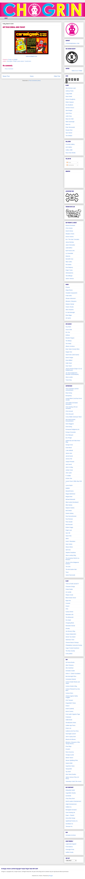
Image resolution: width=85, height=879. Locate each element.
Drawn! (67, 606)
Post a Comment (9, 68)
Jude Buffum (69, 247)
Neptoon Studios (70, 507)
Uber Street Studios (71, 774)
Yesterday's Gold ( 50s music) (73, 781)
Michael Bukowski (70, 499)
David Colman (69, 231)
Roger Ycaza (69, 270)
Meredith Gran (69, 259)
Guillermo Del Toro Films (72, 731)
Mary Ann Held (69, 119)
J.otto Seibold (69, 450)
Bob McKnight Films (71, 676)
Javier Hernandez (70, 245)
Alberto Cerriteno (70, 346)
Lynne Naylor (69, 485)
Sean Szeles (69, 544)
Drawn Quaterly (70, 708)
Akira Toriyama (69, 309)
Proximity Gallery (70, 144)
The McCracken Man (71, 569)
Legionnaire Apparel (71, 844)
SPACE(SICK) (69, 273)
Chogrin (15, 61)
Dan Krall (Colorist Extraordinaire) (70, 420)
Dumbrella (68, 795)
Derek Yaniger (69, 357)
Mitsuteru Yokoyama (71, 301)
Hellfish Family (69, 852)
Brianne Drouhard (70, 225)
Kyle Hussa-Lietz (70, 250)
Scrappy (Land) (70, 754)
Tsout (67, 572)
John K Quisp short (71, 736)
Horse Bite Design (70, 818)
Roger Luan (69, 530)
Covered (68, 603)
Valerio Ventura (70, 278)
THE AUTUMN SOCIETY (72, 583)
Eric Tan (68, 332)
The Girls (68, 566)
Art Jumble (68, 592)
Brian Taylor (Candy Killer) (72, 349)
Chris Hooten (69, 228)
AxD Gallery (69, 147)
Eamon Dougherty (70, 99)
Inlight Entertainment (71, 804)
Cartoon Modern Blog (71, 686)
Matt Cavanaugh (70, 121)
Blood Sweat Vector (71, 597)
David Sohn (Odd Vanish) (72, 354)
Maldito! (68, 488)
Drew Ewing (69, 426)
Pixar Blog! (68, 746)
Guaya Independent (71, 634)
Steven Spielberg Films (72, 760)
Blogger (51, 875)
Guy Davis (68, 326)
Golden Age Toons (70, 725)
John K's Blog (69, 467)
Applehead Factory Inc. (72, 821)
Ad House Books (70, 662)
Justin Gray (69, 116)
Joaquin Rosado (70, 461)
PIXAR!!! (68, 749)
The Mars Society (70, 651)
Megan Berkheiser (70, 494)
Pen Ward (68, 620)
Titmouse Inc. (69, 826)
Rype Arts (68, 600)
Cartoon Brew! (69, 611)
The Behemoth (69, 617)
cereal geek (9, 61)
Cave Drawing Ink (70, 812)
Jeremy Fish (69, 458)
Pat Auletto (68, 264)
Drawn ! (68, 705)
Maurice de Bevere (71, 739)
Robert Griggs (69, 527)
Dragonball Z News (71, 703)
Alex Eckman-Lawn (71, 88)
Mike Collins (69, 261)
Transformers (27, 61)
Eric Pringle (69, 437)
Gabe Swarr (69, 363)
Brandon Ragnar (70, 338)
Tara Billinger (69, 275)
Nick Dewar (69, 510)
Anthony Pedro (70, 91)
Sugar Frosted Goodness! (72, 648)
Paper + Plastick (70, 815)
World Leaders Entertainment (73, 801)
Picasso (68, 287)
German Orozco (70, 107)
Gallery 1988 (69, 150)
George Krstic (69, 444)
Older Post (57, 76)
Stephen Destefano (71, 552)
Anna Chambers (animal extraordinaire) (72, 389)
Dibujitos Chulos (70, 233)
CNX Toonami (69, 700)
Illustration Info (69, 614)
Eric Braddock (69, 105)
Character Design (70, 586)
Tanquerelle (69, 768)
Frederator (68, 717)
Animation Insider (70, 670)
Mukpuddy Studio (70, 790)
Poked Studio (69, 589)
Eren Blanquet (69, 435)
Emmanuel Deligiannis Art (72, 429)
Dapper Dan (69, 352)
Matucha (68, 256)
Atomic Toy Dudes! (70, 637)
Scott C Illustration (70, 541)
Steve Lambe (69, 377)
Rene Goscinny (70, 752)
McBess (68, 335)
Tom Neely (68, 343)
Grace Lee (68, 728)
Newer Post (6, 76)
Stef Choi (68, 549)
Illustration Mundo (70, 625)
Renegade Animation (71, 809)
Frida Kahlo (69, 295)
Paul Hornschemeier (71, 516)
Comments (70, 165)
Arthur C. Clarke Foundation (73, 673)
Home (32, 76)
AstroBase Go (69, 823)
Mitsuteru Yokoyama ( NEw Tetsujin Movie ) (73, 743)
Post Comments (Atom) (35, 80)
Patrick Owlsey (70, 513)
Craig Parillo (69, 93)
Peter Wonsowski (70, 127)
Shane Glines (69, 547)
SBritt (67, 538)
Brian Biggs (69, 315)
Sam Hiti (68, 533)
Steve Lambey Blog (71, 555)
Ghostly (68, 628)
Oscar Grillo (69, 329)
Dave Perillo (69, 96)
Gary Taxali (69, 366)
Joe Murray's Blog (70, 631)
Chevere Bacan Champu (72, 642)
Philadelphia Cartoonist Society (74, 645)
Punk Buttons (69, 846)
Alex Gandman (70, 668)
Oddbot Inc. (69, 807)
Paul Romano (69, 519)
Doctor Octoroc (70, 236)
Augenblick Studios (71, 793)
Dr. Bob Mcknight (70, 312)
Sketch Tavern (69, 757)
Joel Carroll (69, 464)
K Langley (68, 475)
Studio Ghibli (69, 763)
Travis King (69, 380)
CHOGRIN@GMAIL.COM (72, 43)
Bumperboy (69, 395)
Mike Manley (69, 505)
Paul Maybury (69, 267)
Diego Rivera (69, 290)
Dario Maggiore (70, 423)
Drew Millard (69, 360)
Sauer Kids (68, 535)
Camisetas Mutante (71, 679)
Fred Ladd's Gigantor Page (73, 714)
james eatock (20, 61)
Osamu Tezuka (70, 307)
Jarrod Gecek (69, 456)
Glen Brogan (69, 110)
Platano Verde (69, 595)
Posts (69, 162)
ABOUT (6, 18)
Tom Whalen (69, 135)
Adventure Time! (70, 639)
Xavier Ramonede (70, 575)
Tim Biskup (68, 340)
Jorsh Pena (69, 113)
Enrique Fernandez (71, 432)
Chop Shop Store (70, 798)
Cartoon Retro (69, 693)
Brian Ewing (69, 393)
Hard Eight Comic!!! (71, 733)
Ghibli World (69, 719)
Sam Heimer (69, 132)
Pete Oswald (69, 521)
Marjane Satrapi (70, 304)
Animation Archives (71, 835)
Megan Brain (69, 496)
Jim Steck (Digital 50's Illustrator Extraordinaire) (72, 373)
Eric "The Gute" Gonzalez (72, 239)
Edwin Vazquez (70, 102)
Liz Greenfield (69, 253)
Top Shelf (68, 771)
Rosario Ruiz (69, 130)
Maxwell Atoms (70, 491)
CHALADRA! (69, 653)
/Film (67, 609)
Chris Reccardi (69, 414)
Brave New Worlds (70, 152)
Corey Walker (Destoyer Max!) (74, 416)
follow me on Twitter (77, 70)
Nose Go (68, 124)
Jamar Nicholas (70, 242)
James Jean (69, 453)
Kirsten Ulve (69, 478)
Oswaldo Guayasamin (71, 293)
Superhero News (70, 766)
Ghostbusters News (71, 722)
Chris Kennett (69, 411)
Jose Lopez (69, 472)
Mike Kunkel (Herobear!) (72, 502)
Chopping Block (70, 623)
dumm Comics (69, 711)
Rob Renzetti (69, 524)
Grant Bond (69, 447)
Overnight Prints (70, 849)
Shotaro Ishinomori (71, 298)
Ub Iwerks (68, 318)
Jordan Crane (69, 470)
